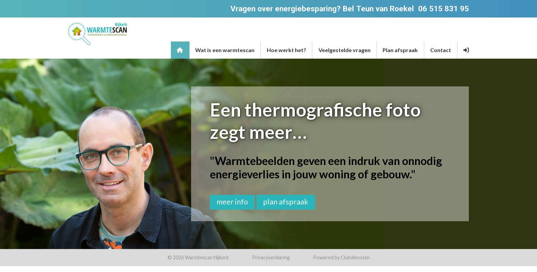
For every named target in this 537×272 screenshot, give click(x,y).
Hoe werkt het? (286, 50)
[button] (466, 50)
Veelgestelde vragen (345, 50)
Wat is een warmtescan (224, 50)
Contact (440, 50)
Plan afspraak (400, 50)
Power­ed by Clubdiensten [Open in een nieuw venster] (341, 257)
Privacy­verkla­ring (271, 257)
